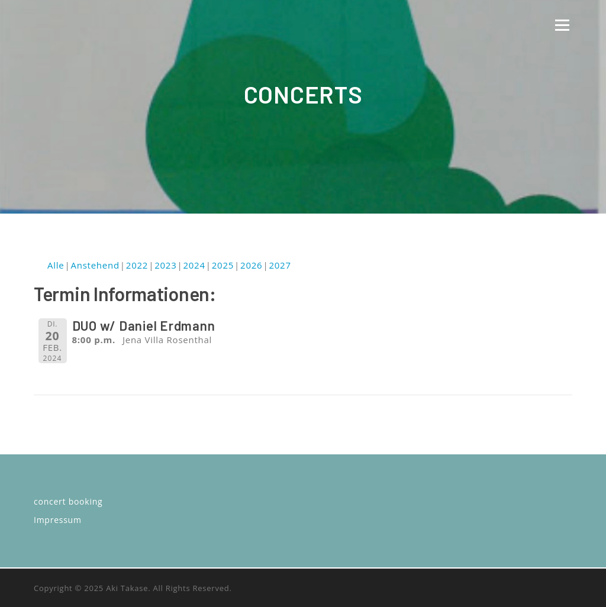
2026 (251, 265)
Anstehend (94, 265)
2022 (137, 265)
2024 (194, 265)
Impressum (58, 519)
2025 (223, 265)
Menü (562, 25)
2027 (280, 265)
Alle (55, 265)
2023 (165, 265)
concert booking (68, 501)
